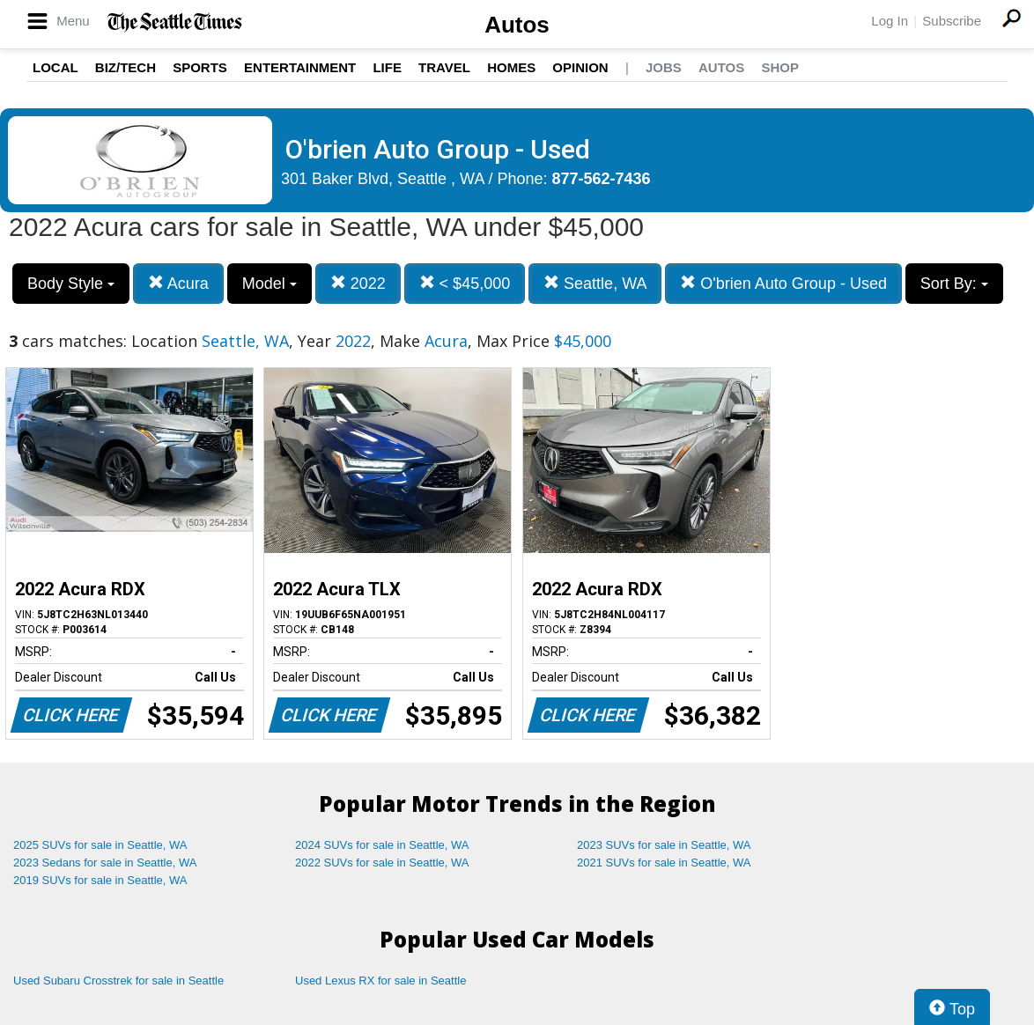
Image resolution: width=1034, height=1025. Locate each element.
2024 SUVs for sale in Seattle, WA (382, 845)
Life (387, 67)
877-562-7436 (601, 179)
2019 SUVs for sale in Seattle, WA (100, 880)
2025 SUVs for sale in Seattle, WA (100, 845)
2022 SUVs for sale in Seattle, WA (382, 862)
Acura (178, 283)
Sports (200, 67)
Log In (889, 20)
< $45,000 (465, 283)
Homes (511, 67)
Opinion (580, 67)
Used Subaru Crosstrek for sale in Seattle (118, 980)
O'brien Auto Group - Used (783, 283)
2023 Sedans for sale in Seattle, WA (104, 862)
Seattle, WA (594, 283)
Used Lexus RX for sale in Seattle (380, 980)
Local (55, 67)
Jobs (664, 67)
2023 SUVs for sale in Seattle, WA (664, 845)
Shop (780, 67)
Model (269, 283)
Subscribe (951, 20)
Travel (444, 67)
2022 (358, 283)
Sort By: (954, 283)
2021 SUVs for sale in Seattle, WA (664, 862)
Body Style (70, 283)
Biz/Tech (125, 67)
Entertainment (300, 67)
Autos (517, 24)
